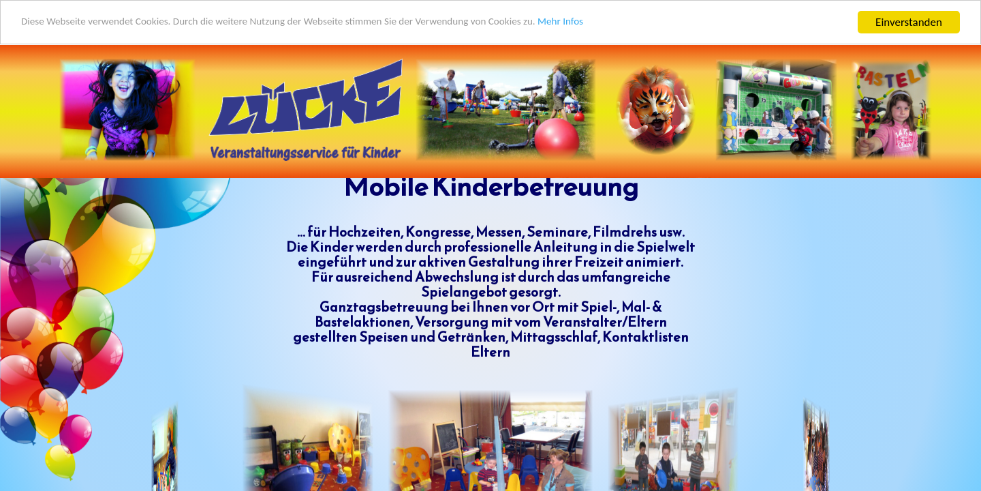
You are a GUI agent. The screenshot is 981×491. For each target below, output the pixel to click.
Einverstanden (908, 21)
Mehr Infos (627, 22)
